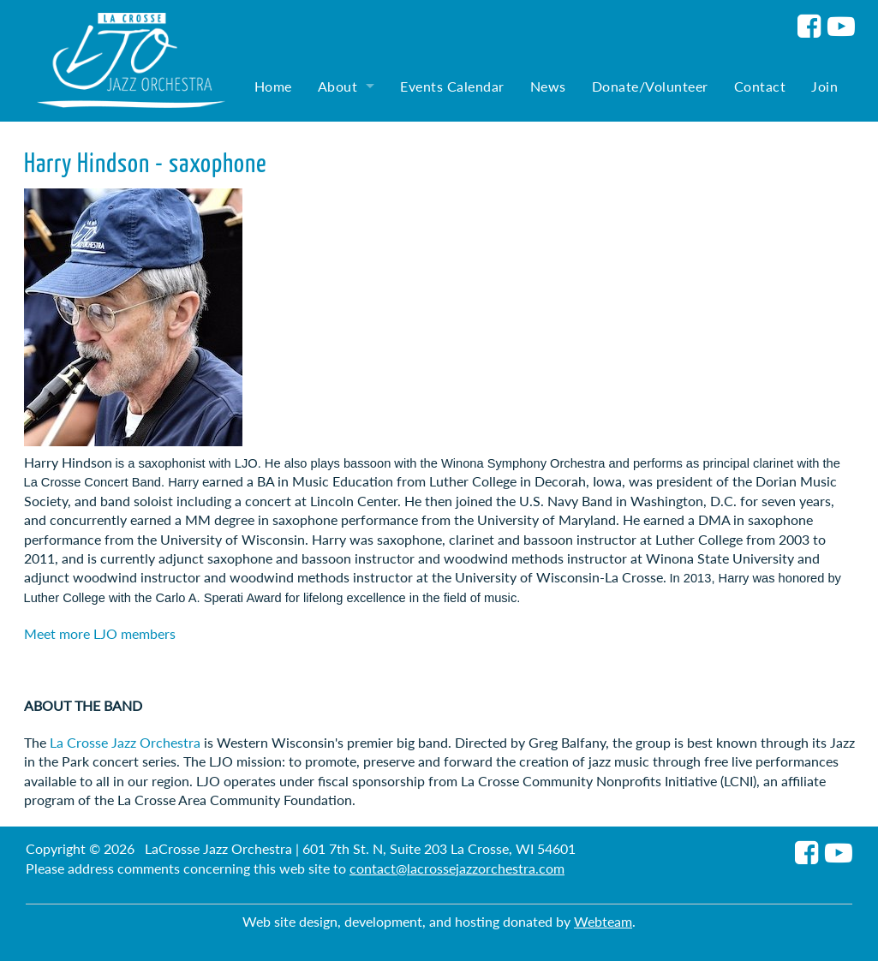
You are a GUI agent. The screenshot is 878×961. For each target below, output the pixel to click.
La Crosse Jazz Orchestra (125, 742)
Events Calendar (452, 86)
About (338, 86)
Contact (760, 86)
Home (273, 86)
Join (824, 86)
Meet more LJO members (100, 633)
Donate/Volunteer (650, 86)
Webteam (603, 921)
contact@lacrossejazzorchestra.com (456, 868)
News (548, 86)
